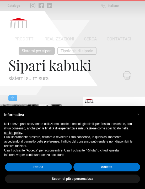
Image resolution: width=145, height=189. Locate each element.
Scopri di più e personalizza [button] (72, 179)
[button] (138, 114)
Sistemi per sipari (37, 51)
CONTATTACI (119, 38)
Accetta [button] (106, 167)
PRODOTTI (24, 38)
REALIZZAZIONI (59, 38)
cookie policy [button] (13, 133)
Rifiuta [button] (38, 167)
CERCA (90, 38)
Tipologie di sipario (77, 51)
